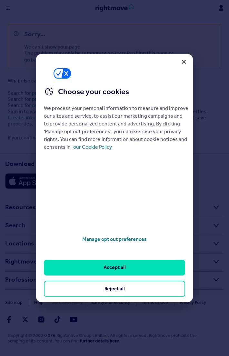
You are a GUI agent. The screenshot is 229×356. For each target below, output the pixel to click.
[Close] (184, 62)
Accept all (115, 267)
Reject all (115, 289)
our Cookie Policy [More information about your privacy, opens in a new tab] (92, 147)
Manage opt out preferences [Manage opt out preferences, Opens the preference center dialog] (114, 239)
